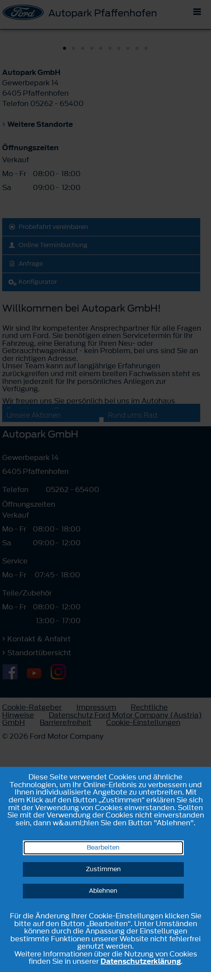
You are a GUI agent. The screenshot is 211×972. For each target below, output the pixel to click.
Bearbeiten (103, 847)
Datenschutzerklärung (141, 961)
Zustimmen (103, 869)
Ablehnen (103, 890)
